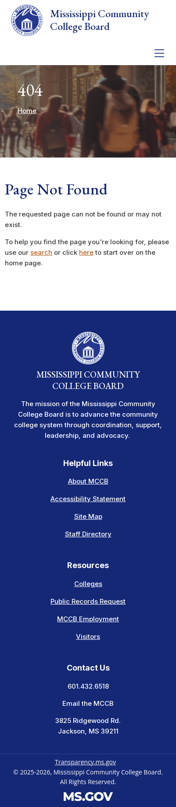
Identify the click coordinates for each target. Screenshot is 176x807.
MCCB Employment (88, 619)
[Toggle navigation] (159, 53)
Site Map (88, 516)
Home (27, 110)
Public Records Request (88, 601)
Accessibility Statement (88, 499)
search (41, 252)
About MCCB (88, 481)
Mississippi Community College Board (80, 20)
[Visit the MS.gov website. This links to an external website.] (88, 795)
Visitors (88, 636)
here (86, 252)
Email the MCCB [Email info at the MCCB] (88, 703)
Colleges (88, 584)
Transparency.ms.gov (85, 762)
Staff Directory (88, 534)
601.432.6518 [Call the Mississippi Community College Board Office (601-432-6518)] (88, 686)
